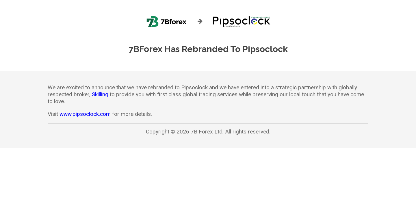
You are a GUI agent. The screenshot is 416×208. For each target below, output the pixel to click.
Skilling (100, 94)
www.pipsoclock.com (85, 114)
